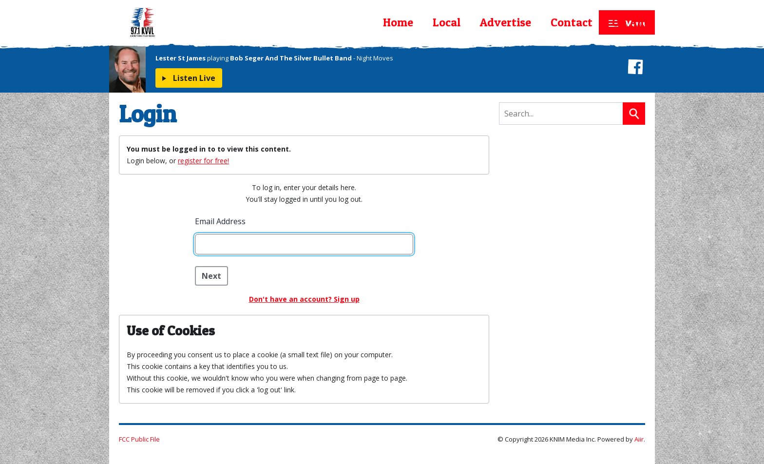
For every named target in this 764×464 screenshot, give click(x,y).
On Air (628, 22)
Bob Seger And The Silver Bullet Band (291, 58)
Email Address (220, 221)
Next (211, 276)
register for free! (203, 160)
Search (634, 113)
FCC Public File (139, 439)
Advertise (505, 22)
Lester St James (180, 58)
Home (398, 22)
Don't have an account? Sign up (304, 299)
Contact (571, 22)
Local (446, 22)
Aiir (639, 439)
